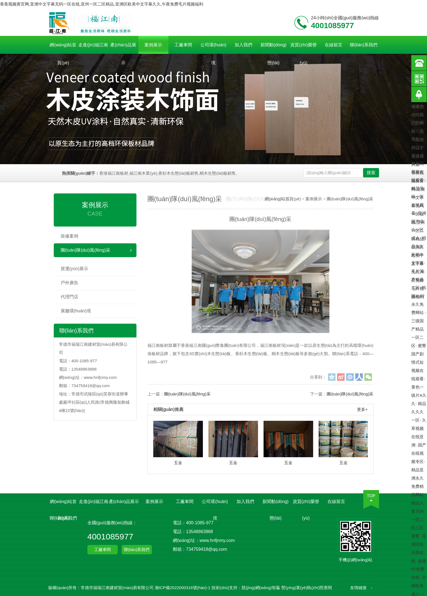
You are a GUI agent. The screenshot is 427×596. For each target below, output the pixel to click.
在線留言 (333, 44)
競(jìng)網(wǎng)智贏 (260, 587)
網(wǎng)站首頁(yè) (63, 48)
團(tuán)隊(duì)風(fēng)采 (86, 250)
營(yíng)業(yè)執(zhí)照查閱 (306, 587)
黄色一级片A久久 (418, 395)
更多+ (362, 409)
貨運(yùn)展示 (74, 268)
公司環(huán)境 (213, 48)
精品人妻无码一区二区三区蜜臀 (417, 519)
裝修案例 (69, 236)
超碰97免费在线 (418, 569)
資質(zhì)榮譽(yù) (303, 48)
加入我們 (243, 44)
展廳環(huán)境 (76, 310)
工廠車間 (183, 44)
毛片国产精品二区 (417, 279)
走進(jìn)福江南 (93, 44)
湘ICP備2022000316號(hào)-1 (182, 587)
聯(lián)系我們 (363, 44)
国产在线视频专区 (418, 453)
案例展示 (153, 44)
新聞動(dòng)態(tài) (273, 48)
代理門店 (69, 296)
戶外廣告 (69, 282)
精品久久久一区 (418, 411)
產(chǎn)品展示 (123, 48)
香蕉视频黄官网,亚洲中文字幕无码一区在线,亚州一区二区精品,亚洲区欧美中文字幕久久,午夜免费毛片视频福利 (101, 4)
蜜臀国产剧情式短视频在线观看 (418, 362)
